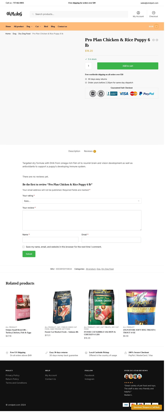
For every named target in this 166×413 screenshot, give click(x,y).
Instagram (89, 379)
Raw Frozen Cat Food (60, 329)
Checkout (153, 14)
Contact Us (50, 379)
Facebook (89, 375)
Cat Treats (106, 327)
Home (8, 34)
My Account (138, 14)
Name (26, 234)
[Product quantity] (88, 65)
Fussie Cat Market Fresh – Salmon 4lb (61, 332)
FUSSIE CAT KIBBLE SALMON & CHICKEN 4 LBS (100, 333)
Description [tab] (74, 151)
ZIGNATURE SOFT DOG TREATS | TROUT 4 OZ (139, 331)
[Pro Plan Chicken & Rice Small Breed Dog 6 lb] (157, 40)
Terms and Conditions (16, 383)
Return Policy (12, 379)
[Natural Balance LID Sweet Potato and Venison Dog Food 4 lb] (153, 40)
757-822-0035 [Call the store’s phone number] (18, 3)
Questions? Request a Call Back (146, 407)
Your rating (29, 195)
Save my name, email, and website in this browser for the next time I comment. (64, 246)
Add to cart (127, 66)
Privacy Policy (12, 375)
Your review (29, 207)
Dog (14, 34)
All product (91, 269)
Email (85, 234)
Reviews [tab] (88, 151)
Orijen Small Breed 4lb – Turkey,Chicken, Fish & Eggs (18, 331)
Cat (58, 327)
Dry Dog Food (24, 34)
